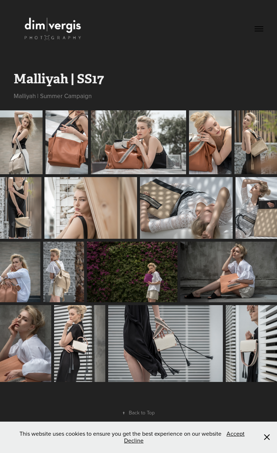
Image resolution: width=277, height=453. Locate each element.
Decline (134, 440)
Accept (236, 433)
